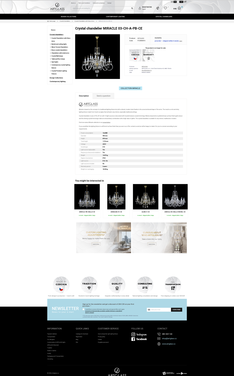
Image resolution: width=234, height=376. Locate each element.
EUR (185, 2)
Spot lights (55, 62)
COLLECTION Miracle (130, 88)
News (53, 30)
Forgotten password (103, 342)
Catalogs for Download (82, 334)
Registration (79, 336)
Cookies (100, 339)
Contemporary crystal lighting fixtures (61, 66)
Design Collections (68, 16)
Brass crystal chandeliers (59, 50)
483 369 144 (167, 334)
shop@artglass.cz (147, 70)
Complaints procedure (98, 3)
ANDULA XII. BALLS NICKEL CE (174, 212)
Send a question (103, 96)
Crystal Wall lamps (57, 56)
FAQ (77, 342)
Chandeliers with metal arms (60, 53)
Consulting (50, 359)
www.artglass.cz (168, 344)
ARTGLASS (141, 38)
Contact (109, 3)
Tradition (49, 348)
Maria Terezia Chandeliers (60, 47)
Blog (77, 339)
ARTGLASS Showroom (53, 345)
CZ (172, 2)
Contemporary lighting (115, 16)
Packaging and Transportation (55, 356)
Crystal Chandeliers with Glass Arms (61, 39)
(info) (180, 41)
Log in (144, 9)
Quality (49, 353)
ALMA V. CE (146, 212)
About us (73, 3)
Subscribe (177, 310)
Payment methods (52, 334)
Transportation (51, 336)
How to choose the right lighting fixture (108, 334)
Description (84, 96)
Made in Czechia (51, 350)
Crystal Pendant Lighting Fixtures (59, 72)
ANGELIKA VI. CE (116, 212)
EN (175, 2)
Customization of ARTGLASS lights (56, 342)
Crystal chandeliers (164, 16)
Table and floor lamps (58, 59)
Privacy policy (101, 336)
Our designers (51, 339)
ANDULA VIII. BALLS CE (87, 212)
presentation (106, 122)
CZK (181, 2)
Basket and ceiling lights (59, 44)
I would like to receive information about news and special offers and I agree (104, 311)
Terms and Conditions (84, 3)
